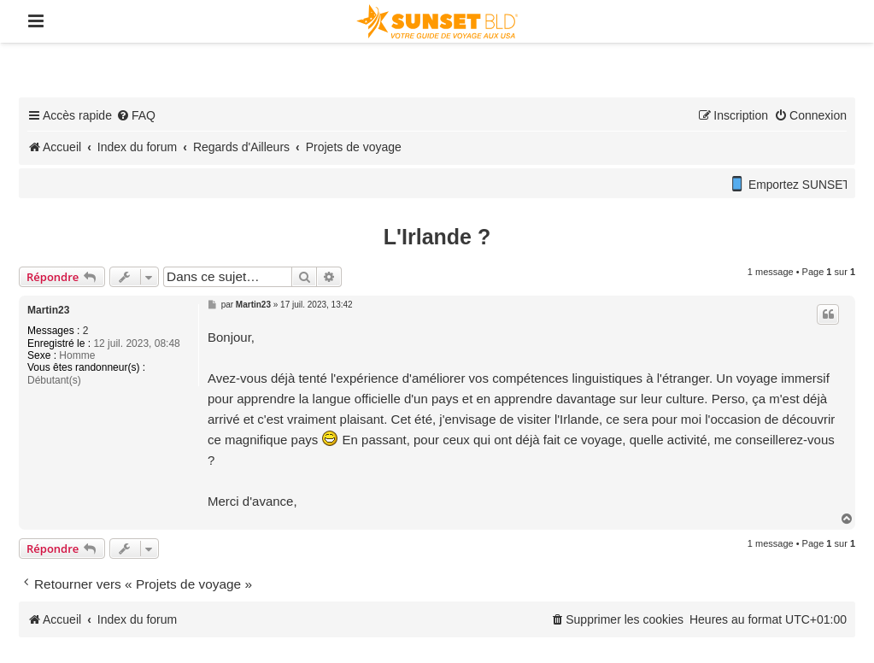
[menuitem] (135, 115)
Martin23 (48, 310)
